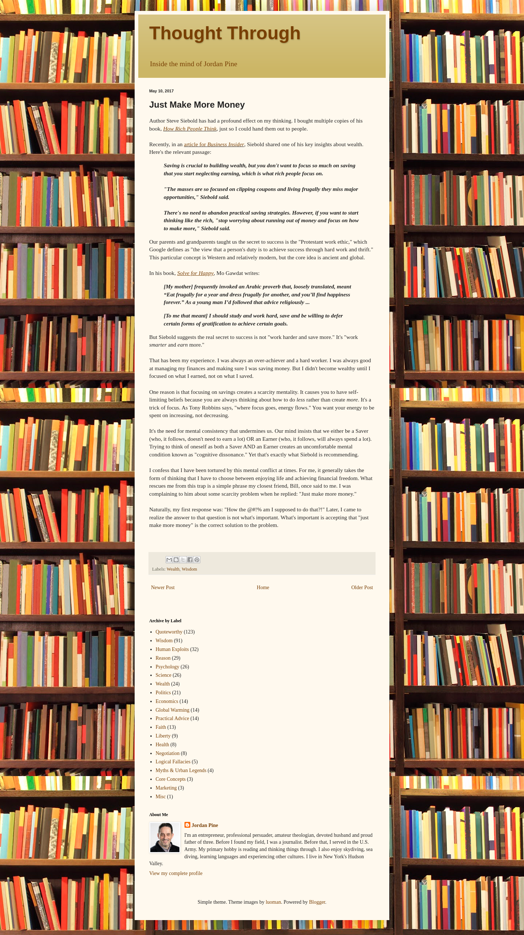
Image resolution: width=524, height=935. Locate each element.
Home (263, 587)
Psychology (167, 667)
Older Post (362, 587)
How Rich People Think (190, 128)
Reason (163, 658)
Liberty (163, 736)
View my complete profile (176, 873)
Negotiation (168, 753)
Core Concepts (171, 779)
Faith (161, 727)
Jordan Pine (205, 825)
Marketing (166, 788)
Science (164, 675)
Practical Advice (172, 718)
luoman (273, 902)
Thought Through (225, 33)
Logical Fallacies (173, 761)
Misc (161, 796)
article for (214, 144)
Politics (163, 692)
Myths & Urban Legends (181, 770)
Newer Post (163, 587)
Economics (167, 701)
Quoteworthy (169, 632)
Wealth (173, 569)
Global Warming (173, 710)
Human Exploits (172, 649)
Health (162, 744)
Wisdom (189, 569)
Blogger (317, 902)
